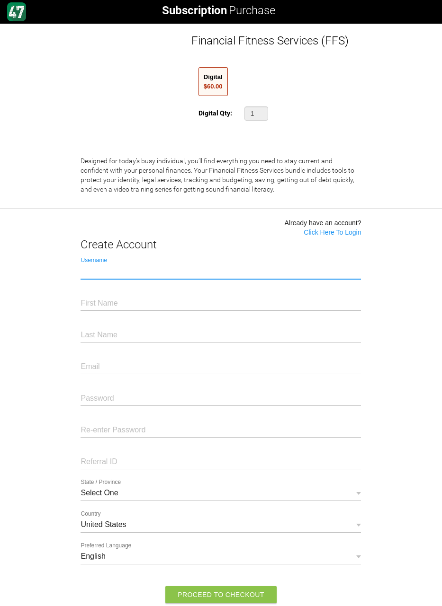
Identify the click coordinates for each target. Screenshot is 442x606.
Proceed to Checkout (221, 594)
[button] (256, 113)
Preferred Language (106, 545)
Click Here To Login (332, 232)
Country (90, 513)
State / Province (101, 482)
